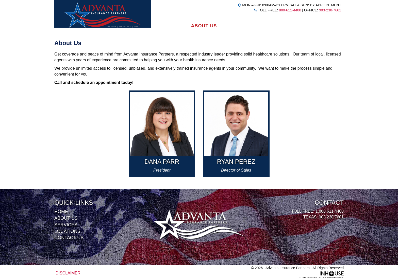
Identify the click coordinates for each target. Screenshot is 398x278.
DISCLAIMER (68, 273)
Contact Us (310, 25)
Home (176, 25)
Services (237, 25)
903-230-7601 (330, 10)
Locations (271, 25)
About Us (204, 25)
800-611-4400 (290, 10)
